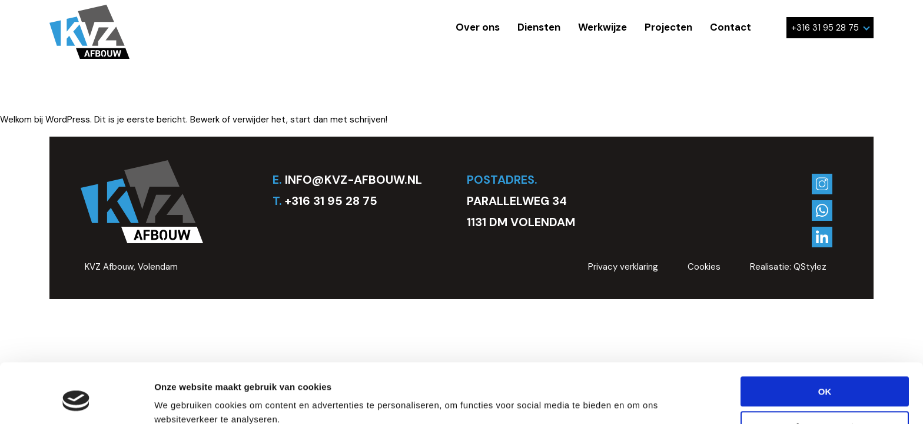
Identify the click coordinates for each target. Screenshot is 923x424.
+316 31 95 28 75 (830, 28)
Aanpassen (825, 375)
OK (825, 341)
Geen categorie (122, 95)
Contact (730, 27)
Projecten (668, 27)
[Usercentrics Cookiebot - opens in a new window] (76, 401)
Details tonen (182, 401)
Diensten (538, 27)
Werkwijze (602, 27)
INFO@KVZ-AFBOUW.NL (353, 179)
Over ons (478, 27)
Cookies (704, 267)
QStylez (809, 267)
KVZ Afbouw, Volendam (131, 267)
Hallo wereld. (64, 59)
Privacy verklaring (623, 267)
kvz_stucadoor (200, 95)
